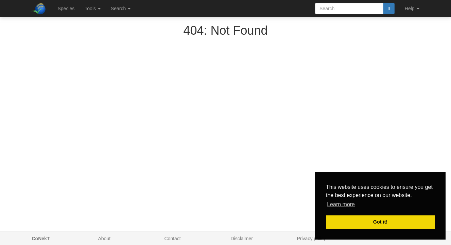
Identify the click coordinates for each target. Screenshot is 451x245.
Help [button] (412, 8)
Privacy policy (311, 238)
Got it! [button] (380, 222)
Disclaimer (242, 238)
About (104, 238)
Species (66, 8)
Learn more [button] (341, 204)
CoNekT (41, 238)
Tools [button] (93, 8)
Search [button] (121, 8)
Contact (172, 238)
